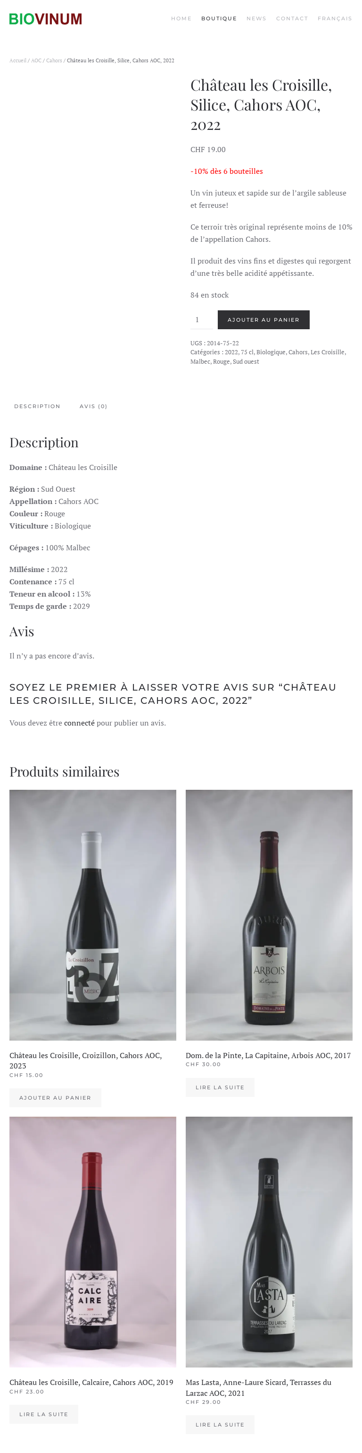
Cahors (54, 60)
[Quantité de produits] (201, 319)
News (257, 18)
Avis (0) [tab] (94, 406)
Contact (292, 18)
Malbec (200, 361)
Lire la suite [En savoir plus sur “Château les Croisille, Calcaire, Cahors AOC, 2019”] (43, 1414)
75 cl (247, 352)
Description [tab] (37, 406)
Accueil (17, 60)
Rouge (221, 361)
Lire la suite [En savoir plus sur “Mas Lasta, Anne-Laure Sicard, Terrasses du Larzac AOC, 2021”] (220, 1424)
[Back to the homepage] (45, 19)
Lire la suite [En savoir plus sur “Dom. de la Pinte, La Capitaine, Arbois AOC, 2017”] (220, 1087)
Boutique (219, 18)
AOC (36, 60)
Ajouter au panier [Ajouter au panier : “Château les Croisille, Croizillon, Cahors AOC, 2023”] (55, 1097)
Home (181, 18)
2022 (231, 352)
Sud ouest (246, 361)
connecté (79, 723)
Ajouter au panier (264, 319)
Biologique (271, 352)
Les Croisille (328, 352)
